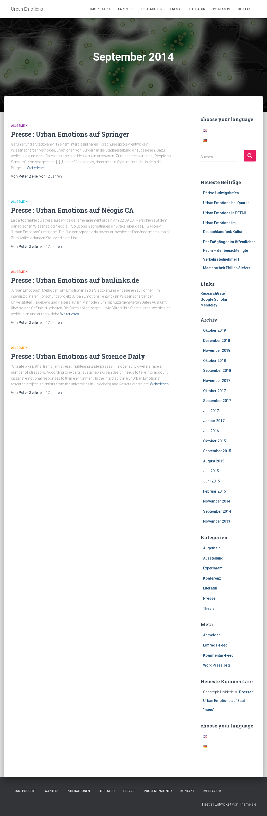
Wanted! (51, 791)
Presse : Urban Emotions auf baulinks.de (75, 280)
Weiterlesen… (37, 168)
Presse (175, 9)
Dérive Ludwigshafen (221, 193)
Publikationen (150, 9)
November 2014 (216, 501)
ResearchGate (213, 293)
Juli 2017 (211, 411)
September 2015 (217, 451)
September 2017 (217, 401)
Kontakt (245, 9)
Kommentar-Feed (218, 655)
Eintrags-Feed (215, 645)
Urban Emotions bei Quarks (226, 203)
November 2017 (216, 381)
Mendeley (209, 305)
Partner (125, 9)
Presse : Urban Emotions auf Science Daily (78, 356)
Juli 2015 (211, 471)
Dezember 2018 (216, 340)
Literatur (197, 9)
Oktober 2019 (214, 330)
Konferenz (212, 578)
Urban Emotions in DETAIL (225, 213)
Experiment (212, 568)
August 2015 (213, 461)
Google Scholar (214, 299)
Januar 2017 (213, 421)
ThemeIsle (247, 804)
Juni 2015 (211, 481)
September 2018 (217, 370)
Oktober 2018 (214, 361)
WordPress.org (216, 665)
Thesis (209, 608)
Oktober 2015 (214, 441)
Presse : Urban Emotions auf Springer (70, 134)
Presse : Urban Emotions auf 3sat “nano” (228, 701)
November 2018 (216, 350)
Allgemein (19, 126)
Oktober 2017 (214, 391)
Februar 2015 (214, 491)
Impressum (221, 9)
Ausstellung (213, 558)
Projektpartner (158, 791)
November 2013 (216, 521)
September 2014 (217, 511)
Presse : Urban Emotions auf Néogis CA (72, 210)
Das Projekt (100, 9)
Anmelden (212, 635)
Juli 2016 (211, 431)
